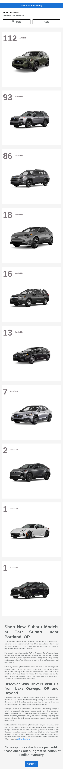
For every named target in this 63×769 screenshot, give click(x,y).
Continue (31, 764)
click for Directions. (23, 739)
